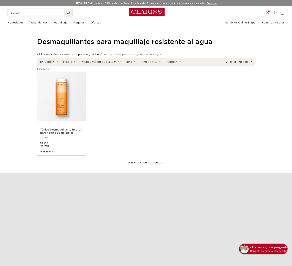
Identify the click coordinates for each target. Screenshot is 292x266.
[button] (48, 62)
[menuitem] (267, 12)
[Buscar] (35, 13)
